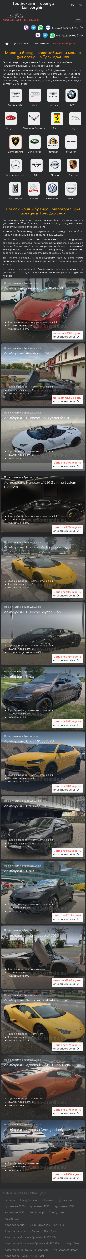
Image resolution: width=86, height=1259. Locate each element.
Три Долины (56, 1213)
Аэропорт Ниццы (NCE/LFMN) (24, 1256)
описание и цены (67, 335)
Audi (35, 106)
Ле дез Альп (12, 1219)
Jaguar (75, 129)
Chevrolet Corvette (33, 129)
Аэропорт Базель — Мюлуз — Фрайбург (31, 1232)
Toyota (34, 199)
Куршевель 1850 (14, 1213)
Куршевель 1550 (39, 1207)
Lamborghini (15, 153)
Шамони (47, 1201)
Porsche (73, 176)
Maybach (53, 153)
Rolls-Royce (15, 199)
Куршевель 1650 (64, 1207)
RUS (71, 5)
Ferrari (57, 129)
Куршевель (65, 1201)
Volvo (71, 199)
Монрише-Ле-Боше (65, 1250)
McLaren (71, 153)
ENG (80, 5)
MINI (36, 176)
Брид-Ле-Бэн (28, 1201)
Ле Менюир (36, 1213)
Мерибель (73, 1244)
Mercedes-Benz (15, 176)
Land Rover (34, 153)
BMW (71, 106)
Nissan (55, 176)
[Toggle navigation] (78, 18)
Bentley (53, 106)
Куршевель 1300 (15, 1207)
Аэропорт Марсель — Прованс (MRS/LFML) (33, 1244)
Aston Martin (15, 106)
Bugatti (10, 129)
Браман (10, 1201)
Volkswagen (52, 199)
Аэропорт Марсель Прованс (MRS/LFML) (32, 1238)
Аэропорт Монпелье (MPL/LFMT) (26, 1250)
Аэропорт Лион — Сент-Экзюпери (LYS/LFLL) (34, 1225)
